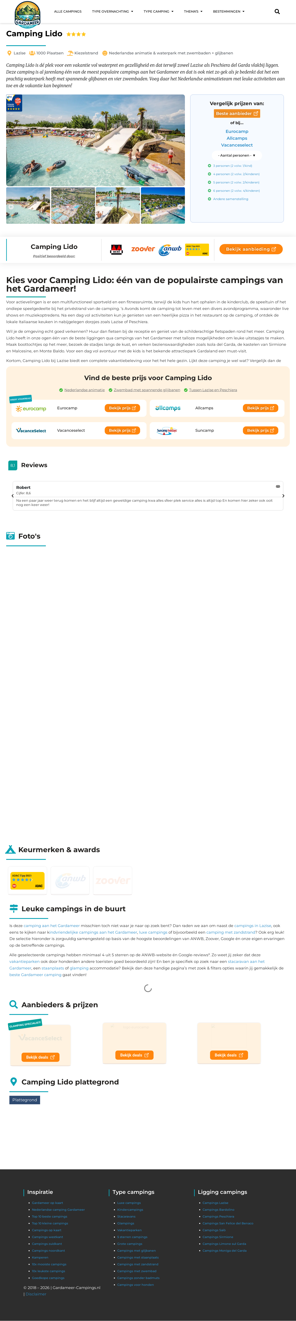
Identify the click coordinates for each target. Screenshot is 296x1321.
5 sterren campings (132, 1237)
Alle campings (67, 11)
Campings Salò (214, 1230)
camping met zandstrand (230, 932)
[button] (11, 206)
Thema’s (193, 11)
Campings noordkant (48, 1251)
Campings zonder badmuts (138, 1278)
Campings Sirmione (218, 1237)
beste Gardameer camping (35, 974)
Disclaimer (36, 1294)
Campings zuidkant (47, 1244)
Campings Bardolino (218, 1210)
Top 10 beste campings (49, 1217)
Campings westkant (47, 1237)
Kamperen (40, 1258)
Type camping (158, 11)
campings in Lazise (252, 925)
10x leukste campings (48, 1271)
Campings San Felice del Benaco (228, 1223)
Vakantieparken (129, 1230)
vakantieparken (24, 961)
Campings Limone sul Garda (224, 1244)
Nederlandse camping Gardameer (58, 1210)
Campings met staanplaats (138, 1258)
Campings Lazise (215, 1203)
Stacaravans (126, 1217)
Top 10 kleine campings (50, 1223)
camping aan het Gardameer (52, 925)
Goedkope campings (48, 1278)
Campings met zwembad (137, 1271)
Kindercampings (130, 1210)
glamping (79, 968)
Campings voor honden (135, 1285)
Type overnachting (112, 11)
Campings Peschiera (218, 1217)
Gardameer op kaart (47, 1203)
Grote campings (129, 1244)
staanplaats (53, 968)
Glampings (125, 1223)
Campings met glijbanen (136, 1251)
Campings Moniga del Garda (225, 1251)
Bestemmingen (228, 11)
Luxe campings (129, 1203)
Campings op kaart (46, 1230)
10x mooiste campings (49, 1264)
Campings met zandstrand (137, 1264)
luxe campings (153, 932)
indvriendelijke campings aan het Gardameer (93, 932)
